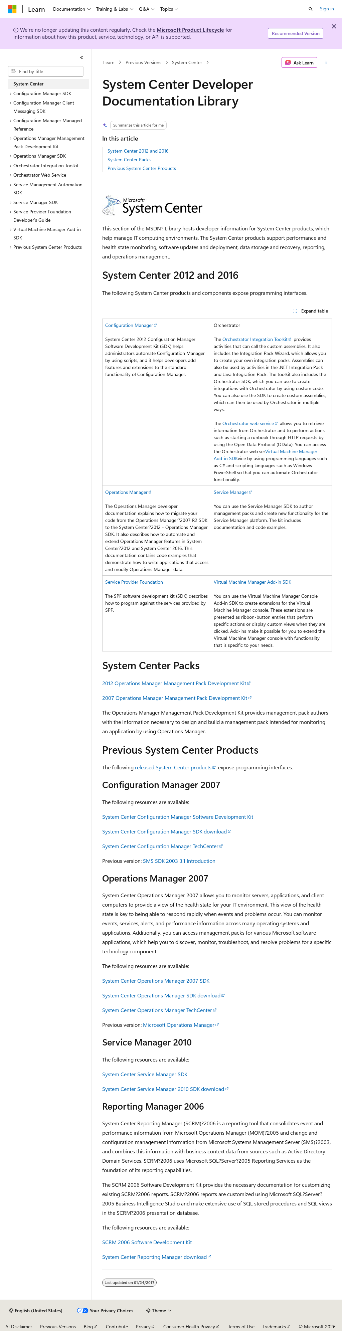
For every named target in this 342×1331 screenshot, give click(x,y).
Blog (88, 1326)
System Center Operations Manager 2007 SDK (155, 980)
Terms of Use (241, 1326)
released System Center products (173, 767)
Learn (109, 62)
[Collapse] (82, 57)
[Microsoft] (12, 9)
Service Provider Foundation (134, 582)
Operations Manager (126, 492)
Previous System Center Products (142, 168)
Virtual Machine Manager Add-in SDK (252, 582)
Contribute (117, 1326)
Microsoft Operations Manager (178, 1024)
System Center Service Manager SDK (144, 1074)
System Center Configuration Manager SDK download (164, 831)
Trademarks (274, 1326)
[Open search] (310, 9)
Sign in (327, 8)
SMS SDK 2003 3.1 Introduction (179, 860)
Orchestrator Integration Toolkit (255, 339)
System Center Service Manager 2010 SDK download (163, 1088)
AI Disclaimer (18, 1326)
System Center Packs (129, 159)
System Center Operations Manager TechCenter (157, 1009)
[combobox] (45, 71)
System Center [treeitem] (28, 83)
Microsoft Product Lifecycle (190, 29)
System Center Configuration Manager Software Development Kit (177, 816)
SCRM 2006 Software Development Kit (147, 1242)
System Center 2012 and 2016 (138, 151)
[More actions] (326, 62)
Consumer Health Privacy (189, 1326)
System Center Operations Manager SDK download (161, 995)
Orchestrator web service (248, 423)
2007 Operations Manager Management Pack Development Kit (174, 697)
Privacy (143, 1326)
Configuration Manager (129, 325)
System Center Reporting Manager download (154, 1256)
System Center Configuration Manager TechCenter (160, 845)
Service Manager (231, 492)
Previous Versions (143, 62)
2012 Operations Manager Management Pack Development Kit (174, 683)
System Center (187, 62)
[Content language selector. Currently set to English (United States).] (35, 1310)
